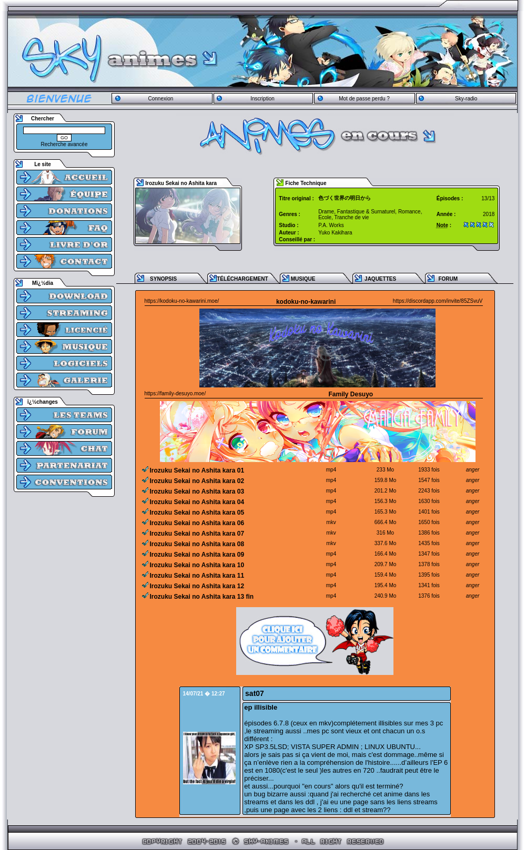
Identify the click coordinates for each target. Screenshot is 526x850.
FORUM (448, 279)
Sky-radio (466, 98)
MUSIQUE (303, 279)
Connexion (160, 98)
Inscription (262, 98)
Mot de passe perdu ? (364, 98)
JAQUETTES (380, 279)
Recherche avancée (64, 144)
